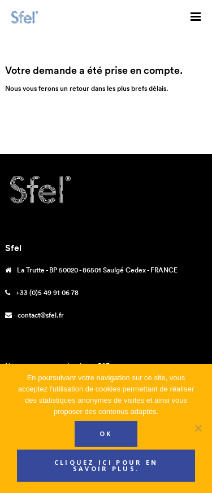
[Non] (198, 428)
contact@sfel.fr (41, 315)
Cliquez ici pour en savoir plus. (106, 465)
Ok (106, 433)
